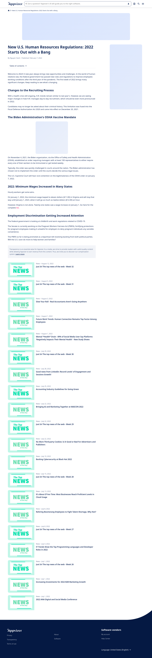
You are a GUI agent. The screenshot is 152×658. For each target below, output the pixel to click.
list (17, 207)
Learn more (20, 254)
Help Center (105, 638)
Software (57, 639)
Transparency (12, 639)
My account (105, 634)
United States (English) (121, 649)
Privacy (9, 635)
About (56, 634)
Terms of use (11, 644)
